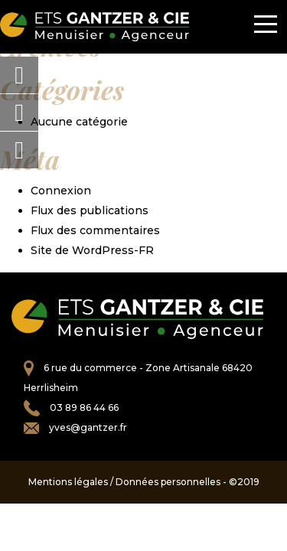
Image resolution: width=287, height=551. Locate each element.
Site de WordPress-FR (92, 250)
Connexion (61, 190)
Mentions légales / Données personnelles (124, 481)
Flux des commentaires (95, 230)
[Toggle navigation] (265, 26)
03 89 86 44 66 (84, 407)
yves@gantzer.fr (88, 427)
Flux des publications (89, 210)
